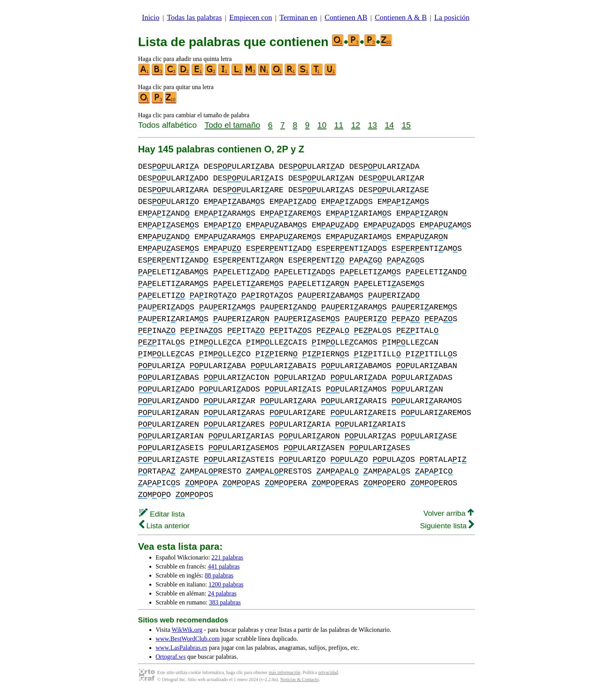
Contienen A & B (401, 17)
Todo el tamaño (232, 124)
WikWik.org (187, 629)
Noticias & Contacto (299, 679)
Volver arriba (448, 513)
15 (406, 124)
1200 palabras (226, 584)
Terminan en (298, 17)
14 (389, 124)
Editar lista (162, 514)
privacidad (328, 672)
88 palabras (219, 575)
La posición (452, 17)
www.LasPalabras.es (181, 647)
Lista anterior (164, 526)
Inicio (151, 17)
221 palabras (227, 557)
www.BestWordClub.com (188, 638)
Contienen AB (345, 17)
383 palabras (224, 602)
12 (355, 124)
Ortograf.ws (171, 656)
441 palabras (224, 566)
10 (321, 124)
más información (284, 672)
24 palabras (222, 593)
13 (372, 124)
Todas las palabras (194, 17)
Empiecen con (250, 17)
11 (338, 124)
